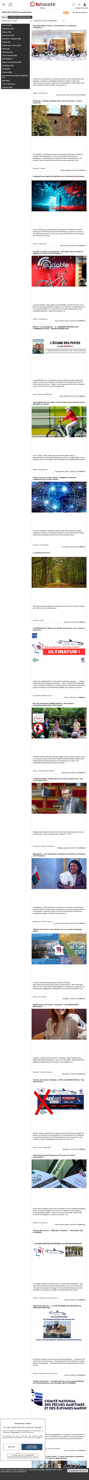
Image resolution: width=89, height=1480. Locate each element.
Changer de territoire (81, 8)
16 (65, 1453)
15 (62, 1453)
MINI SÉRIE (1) (7, 59)
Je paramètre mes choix (78, 1471)
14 (59, 1453)
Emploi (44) (6, 42)
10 (48, 1453)
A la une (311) (7, 25)
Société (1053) (7, 72)
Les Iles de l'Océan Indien (61, 727)
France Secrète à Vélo (63, 78)
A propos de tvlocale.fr (43, 1467)
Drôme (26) (65, 609)
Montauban (65, 845)
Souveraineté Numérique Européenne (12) (15, 76)
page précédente (79, 12)
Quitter (11, 1447)
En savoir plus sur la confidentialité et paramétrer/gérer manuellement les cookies (22, 1456)
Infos (71, 1461)
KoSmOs (66, 491)
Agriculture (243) (8, 29)
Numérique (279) (8, 65)
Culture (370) (6, 32)
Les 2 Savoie (65, 432)
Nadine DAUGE (65, 137)
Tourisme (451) (7, 87)
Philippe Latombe (63, 668)
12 (54, 1453)
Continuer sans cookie (31, 1447)
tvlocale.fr (9, 1462)
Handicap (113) (7, 52)
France (66, 550)
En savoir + (39, 1464)
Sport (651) (6, 80)
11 (51, 1453)
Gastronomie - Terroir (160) (11, 45)
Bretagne (66, 786)
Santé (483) (6, 69)
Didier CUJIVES (64, 314)
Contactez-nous (41, 1461)
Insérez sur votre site (78, 1440)
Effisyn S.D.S (64, 196)
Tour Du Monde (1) (8, 84)
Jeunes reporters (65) (9, 55)
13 (56, 1453)
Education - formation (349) (11, 39)
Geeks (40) (6, 49)
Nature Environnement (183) (11, 62)
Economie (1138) (8, 35)
